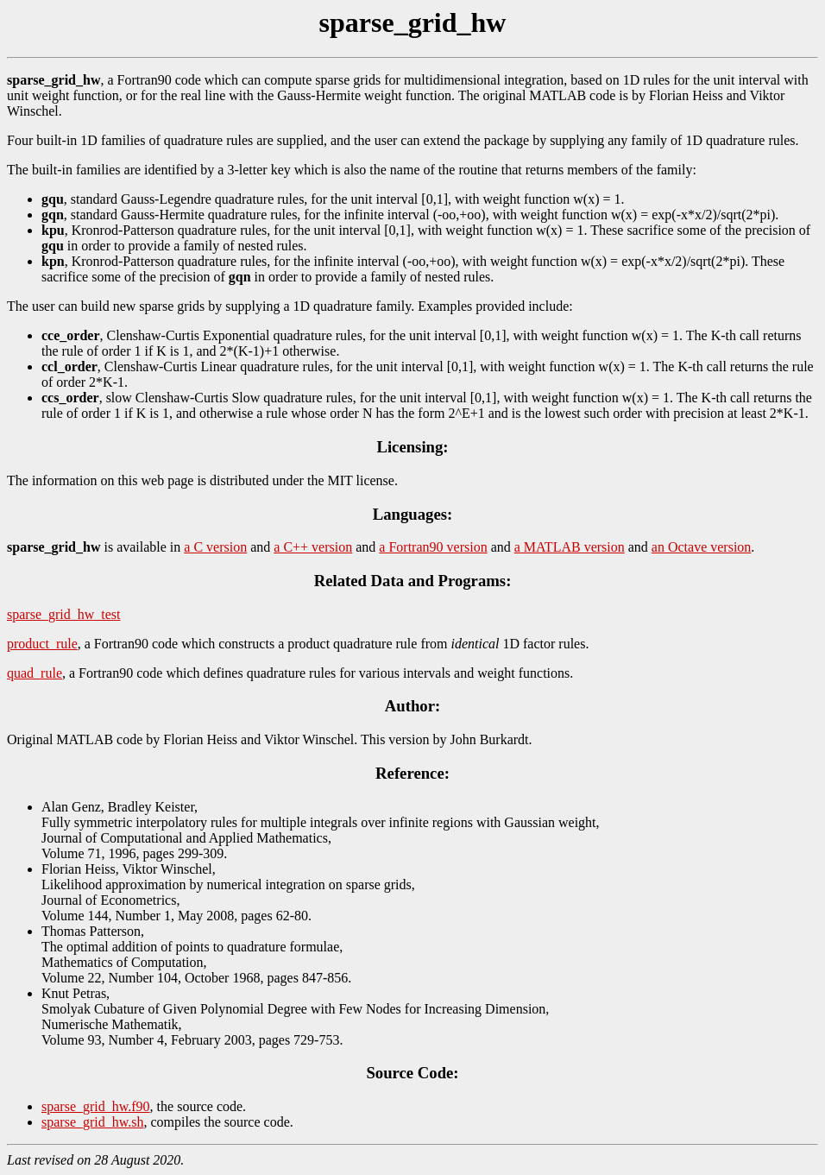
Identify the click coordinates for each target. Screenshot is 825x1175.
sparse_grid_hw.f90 (95, 1106)
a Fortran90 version (433, 547)
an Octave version (702, 547)
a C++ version (313, 547)
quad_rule (34, 673)
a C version (215, 547)
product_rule (42, 643)
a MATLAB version (569, 547)
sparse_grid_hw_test (64, 614)
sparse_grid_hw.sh (92, 1122)
